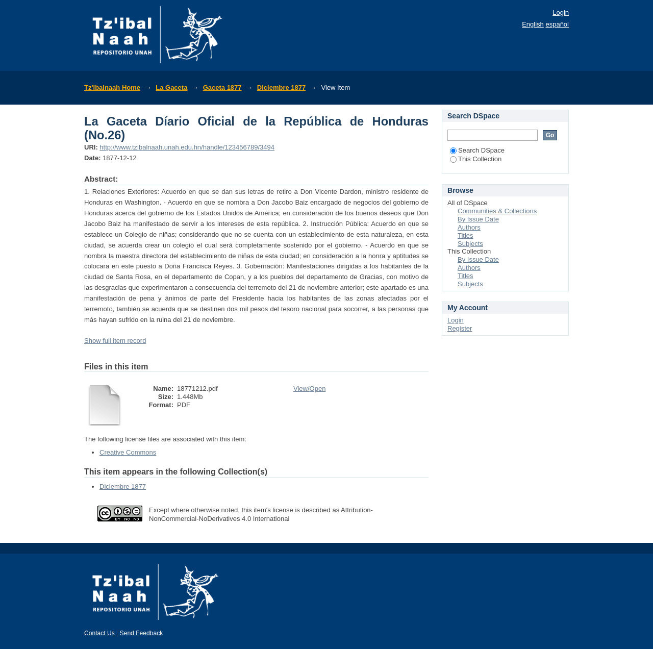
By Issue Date (478, 219)
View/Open (309, 388)
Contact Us (99, 633)
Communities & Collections (497, 211)
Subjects (470, 243)
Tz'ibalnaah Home (112, 87)
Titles (465, 235)
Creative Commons (127, 452)
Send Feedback (141, 633)
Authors (469, 227)
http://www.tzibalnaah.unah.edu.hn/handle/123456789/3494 (186, 147)
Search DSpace (477, 150)
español (557, 24)
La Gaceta (171, 87)
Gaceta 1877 (222, 87)
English (533, 24)
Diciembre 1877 (281, 87)
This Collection (475, 159)
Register (459, 328)
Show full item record (115, 340)
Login (560, 12)
